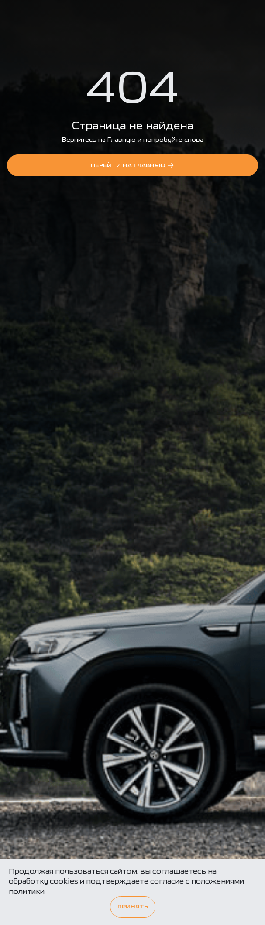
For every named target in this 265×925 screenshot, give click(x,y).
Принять (132, 907)
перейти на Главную (132, 165)
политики (27, 891)
